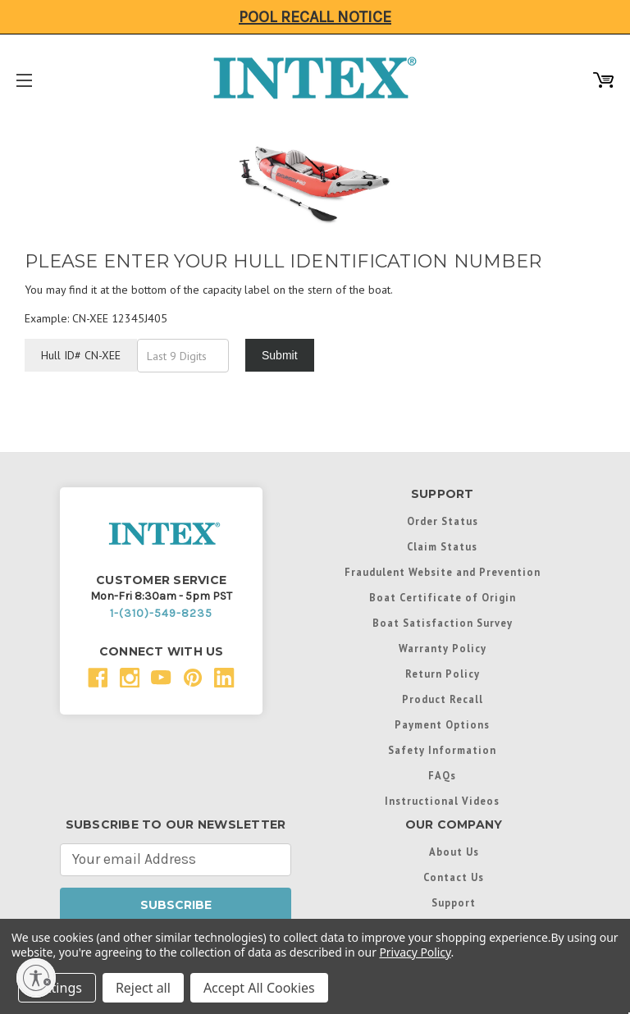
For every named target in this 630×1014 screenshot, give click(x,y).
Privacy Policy (414, 952)
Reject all (143, 988)
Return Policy (442, 673)
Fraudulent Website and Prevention (443, 571)
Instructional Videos (442, 800)
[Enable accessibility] (36, 978)
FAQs (442, 775)
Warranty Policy (442, 648)
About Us (454, 851)
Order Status (442, 521)
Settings (57, 988)
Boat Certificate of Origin (442, 597)
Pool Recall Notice (315, 16)
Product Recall (442, 699)
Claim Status (442, 546)
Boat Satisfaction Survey (442, 622)
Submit (280, 355)
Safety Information (442, 749)
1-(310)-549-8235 (161, 613)
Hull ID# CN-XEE (81, 355)
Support (453, 902)
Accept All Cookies (259, 988)
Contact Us (453, 877)
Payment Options (442, 724)
